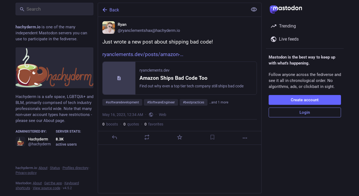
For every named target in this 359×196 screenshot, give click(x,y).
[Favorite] (179, 137)
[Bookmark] (212, 137)
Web (162, 114)
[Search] (54, 9)
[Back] (172, 10)
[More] (245, 138)
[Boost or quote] (147, 137)
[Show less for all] (254, 9)
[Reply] (114, 137)
